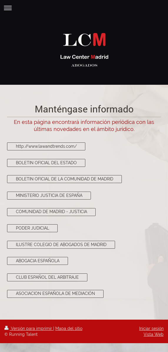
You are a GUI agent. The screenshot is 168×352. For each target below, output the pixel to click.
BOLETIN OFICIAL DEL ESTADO (46, 162)
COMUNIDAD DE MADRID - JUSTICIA (51, 211)
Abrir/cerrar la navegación (84, 7)
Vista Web (154, 334)
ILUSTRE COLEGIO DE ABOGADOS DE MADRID (61, 244)
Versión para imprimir (28, 328)
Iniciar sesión (151, 328)
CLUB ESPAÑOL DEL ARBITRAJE (47, 277)
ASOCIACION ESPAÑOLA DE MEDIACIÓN (55, 293)
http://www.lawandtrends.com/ (46, 146)
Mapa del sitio (68, 328)
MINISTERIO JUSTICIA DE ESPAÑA (49, 195)
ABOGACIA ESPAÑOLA (37, 260)
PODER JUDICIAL (32, 228)
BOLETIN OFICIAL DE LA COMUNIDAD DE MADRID (64, 179)
